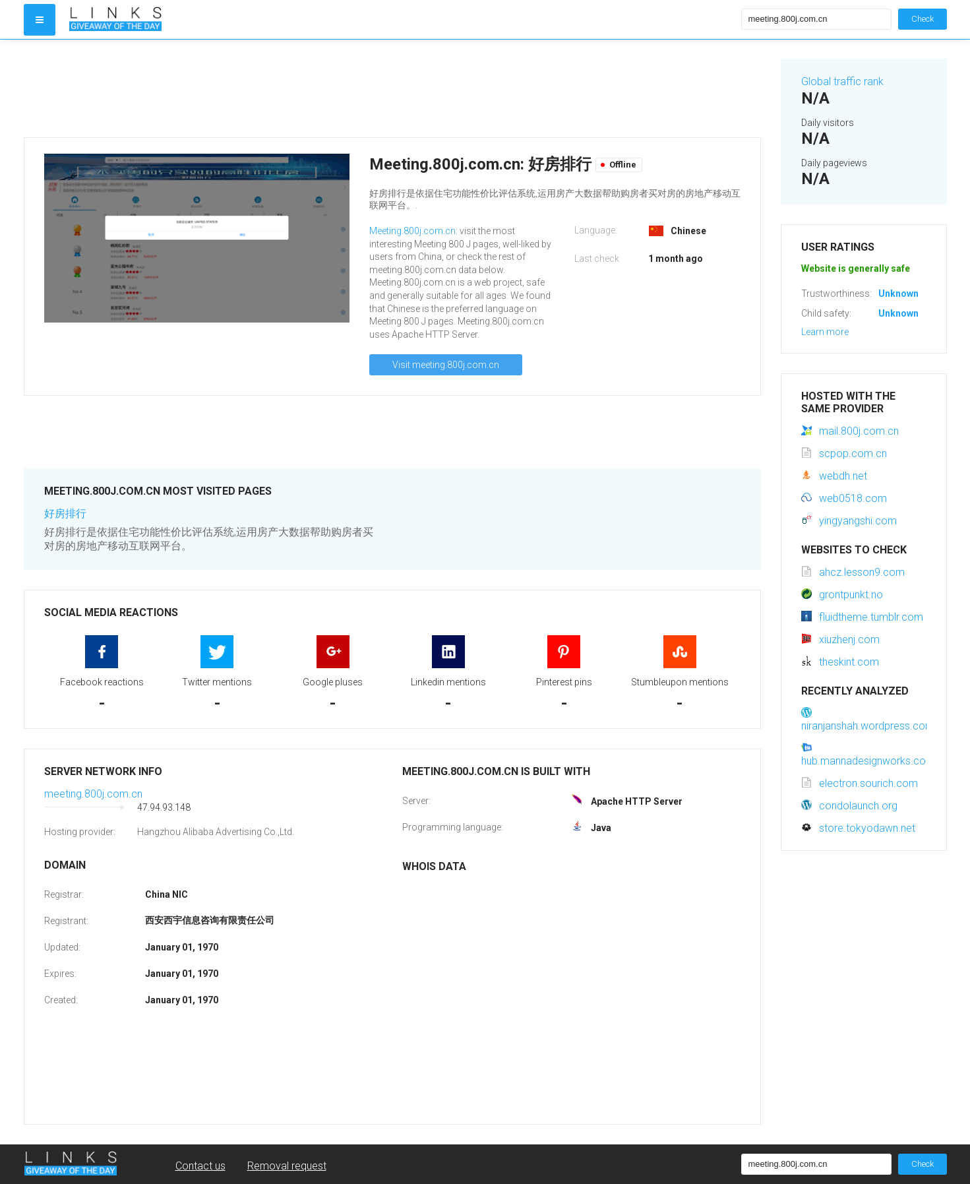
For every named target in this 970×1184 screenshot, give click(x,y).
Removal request (286, 1166)
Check (922, 19)
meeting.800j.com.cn (93, 794)
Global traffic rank (842, 81)
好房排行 (65, 513)
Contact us (200, 1166)
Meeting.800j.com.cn (412, 231)
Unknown (898, 293)
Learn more (825, 332)
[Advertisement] (392, 88)
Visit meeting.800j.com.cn (445, 364)
